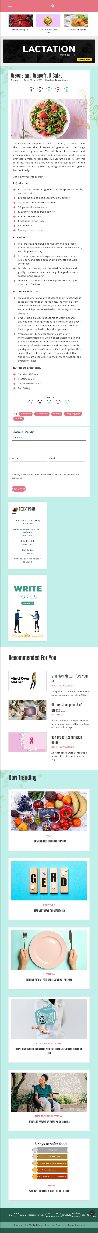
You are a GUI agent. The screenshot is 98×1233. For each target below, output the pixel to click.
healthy (57, 413)
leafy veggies (73, 413)
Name (15, 458)
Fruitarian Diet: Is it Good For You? (49, 841)
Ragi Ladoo (27, 549)
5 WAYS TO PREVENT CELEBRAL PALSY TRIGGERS (49, 1122)
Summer (24, 1215)
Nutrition (57, 714)
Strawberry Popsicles (21, 30)
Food (49, 835)
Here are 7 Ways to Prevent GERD (49, 911)
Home (11, 1215)
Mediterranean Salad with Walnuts (27, 531)
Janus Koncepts (76, 1225)
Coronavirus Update (49, 1043)
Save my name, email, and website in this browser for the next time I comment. (46, 476)
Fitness (89, 1215)
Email (52, 458)
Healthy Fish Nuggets (76, 30)
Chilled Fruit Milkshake (27, 558)
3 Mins (56, 80)
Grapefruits (42, 413)
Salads (18, 418)
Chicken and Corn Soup (27, 520)
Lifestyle (49, 905)
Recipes (32, 1215)
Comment (17, 437)
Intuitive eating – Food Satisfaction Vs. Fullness (49, 980)
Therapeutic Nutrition (49, 1116)
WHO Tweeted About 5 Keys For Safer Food (49, 1191)
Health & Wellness (62, 685)
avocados (26, 413)
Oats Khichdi (27, 541)
